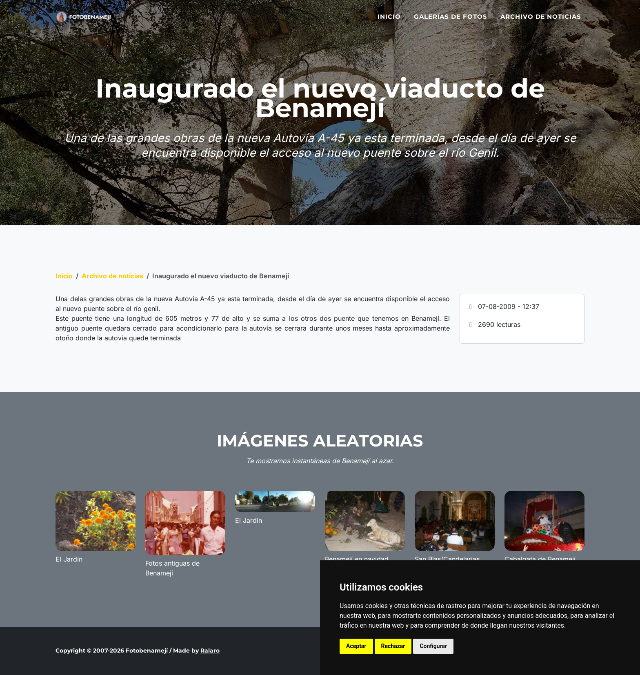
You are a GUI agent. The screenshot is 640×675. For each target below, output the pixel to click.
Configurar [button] (433, 646)
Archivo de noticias (540, 21)
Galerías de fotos (450, 21)
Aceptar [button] (356, 646)
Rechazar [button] (393, 646)
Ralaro (210, 650)
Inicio (389, 21)
